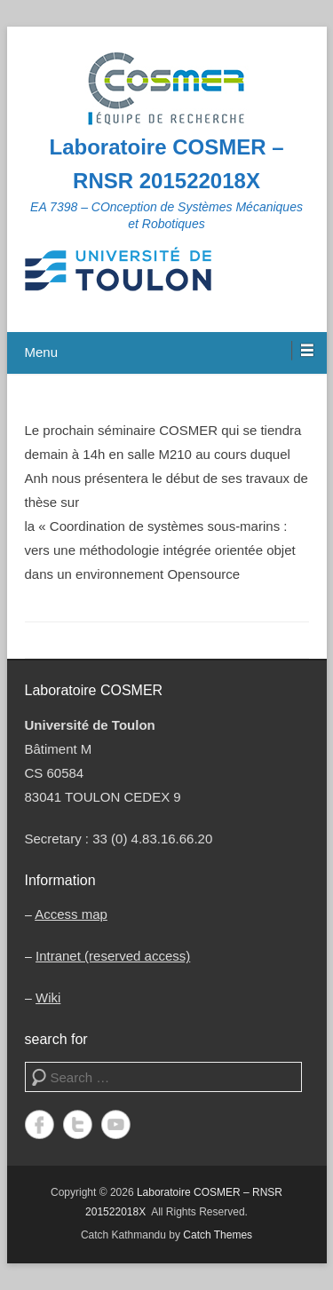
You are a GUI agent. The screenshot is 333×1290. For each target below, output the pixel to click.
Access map (71, 914)
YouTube (116, 1124)
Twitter (77, 1124)
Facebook (39, 1124)
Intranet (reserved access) (113, 955)
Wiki (48, 997)
